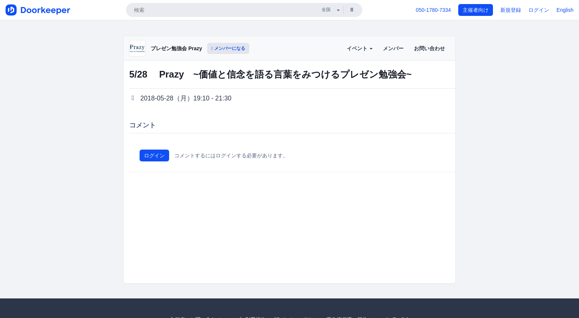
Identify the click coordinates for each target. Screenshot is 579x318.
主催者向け (476, 10)
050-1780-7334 (433, 10)
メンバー (393, 48)
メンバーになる (228, 48)
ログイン (538, 10)
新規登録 (510, 10)
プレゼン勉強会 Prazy (176, 48)
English (564, 10)
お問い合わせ (429, 48)
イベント (360, 48)
